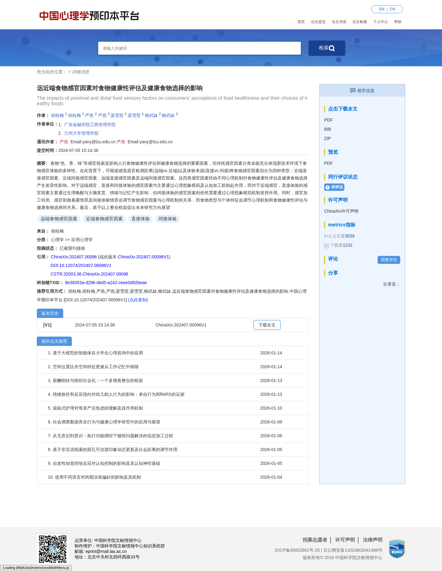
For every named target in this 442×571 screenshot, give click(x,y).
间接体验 (167, 218)
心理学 (58, 239)
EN (382, 9)
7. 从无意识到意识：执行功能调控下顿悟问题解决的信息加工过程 (110, 435)
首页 (301, 22)
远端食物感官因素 (59, 218)
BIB (327, 129)
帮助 (397, 22)
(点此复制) (138, 299)
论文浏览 (339, 22)
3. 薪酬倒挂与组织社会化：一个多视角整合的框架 (95, 380)
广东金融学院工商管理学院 (90, 124)
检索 (327, 48)
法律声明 (372, 539)
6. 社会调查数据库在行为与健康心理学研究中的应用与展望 (104, 421)
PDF (328, 120)
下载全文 (267, 324)
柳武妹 (151, 115)
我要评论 (389, 259)
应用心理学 (82, 239)
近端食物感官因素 (104, 218)
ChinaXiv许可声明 (341, 211)
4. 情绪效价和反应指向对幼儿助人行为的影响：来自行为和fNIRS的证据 (116, 394)
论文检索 (359, 22)
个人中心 (380, 22)
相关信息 (362, 90)
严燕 (89, 115)
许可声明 (345, 539)
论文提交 (318, 22)
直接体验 (140, 218)
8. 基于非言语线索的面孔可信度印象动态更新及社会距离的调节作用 (112, 449)
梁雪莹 (116, 115)
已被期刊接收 (72, 248)
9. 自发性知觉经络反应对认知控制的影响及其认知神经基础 (104, 463)
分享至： (391, 284)
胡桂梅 (57, 115)
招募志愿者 (315, 539)
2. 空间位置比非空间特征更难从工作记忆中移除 (93, 366)
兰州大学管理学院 (81, 133)
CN (392, 9)
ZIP (327, 138)
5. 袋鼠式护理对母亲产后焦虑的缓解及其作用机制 (95, 408)
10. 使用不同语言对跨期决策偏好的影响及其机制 (94, 477)
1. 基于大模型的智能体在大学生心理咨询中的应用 (95, 352)
